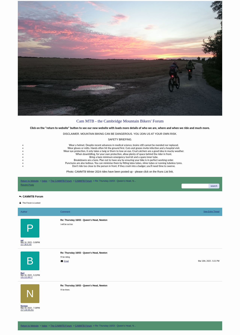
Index (44, 181)
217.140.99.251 (27, 310)
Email (66, 261)
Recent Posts (27, 185)
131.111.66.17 (27, 277)
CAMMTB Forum (83, 181)
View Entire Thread (211, 212)
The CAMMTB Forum (61, 181)
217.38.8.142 (26, 244)
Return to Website (30, 181)
